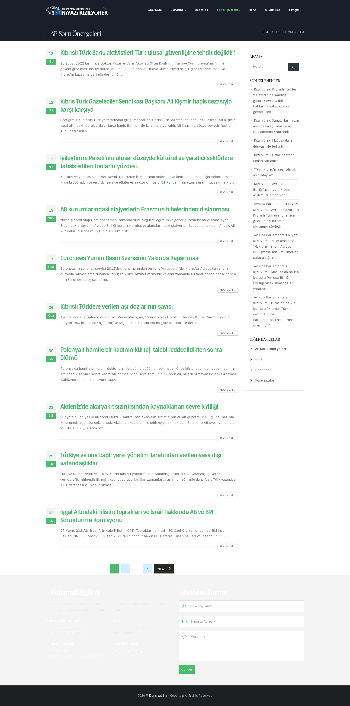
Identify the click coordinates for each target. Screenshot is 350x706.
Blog (252, 10)
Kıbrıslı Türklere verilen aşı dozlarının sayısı (116, 307)
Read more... (227, 84)
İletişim (294, 10)
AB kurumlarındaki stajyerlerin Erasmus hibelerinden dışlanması (144, 209)
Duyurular (273, 10)
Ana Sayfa (155, 10)
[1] (163, 182)
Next (164, 568)
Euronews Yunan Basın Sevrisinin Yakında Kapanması (130, 258)
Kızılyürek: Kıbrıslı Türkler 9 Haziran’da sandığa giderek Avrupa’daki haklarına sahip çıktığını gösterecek (274, 100)
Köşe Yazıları (265, 380)
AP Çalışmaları (227, 10)
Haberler (201, 10)
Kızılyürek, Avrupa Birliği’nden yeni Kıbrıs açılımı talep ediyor (271, 189)
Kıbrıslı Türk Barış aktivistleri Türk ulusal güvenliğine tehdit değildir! (147, 53)
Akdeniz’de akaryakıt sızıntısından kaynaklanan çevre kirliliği (139, 407)
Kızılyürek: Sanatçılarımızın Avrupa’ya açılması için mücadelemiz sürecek (276, 126)
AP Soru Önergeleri (270, 349)
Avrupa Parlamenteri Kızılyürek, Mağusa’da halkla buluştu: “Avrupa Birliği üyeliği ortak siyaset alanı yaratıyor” (276, 277)
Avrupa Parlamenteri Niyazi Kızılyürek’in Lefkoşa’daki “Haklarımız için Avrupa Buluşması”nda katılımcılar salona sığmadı (275, 246)
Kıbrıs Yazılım (158, 696)
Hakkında (176, 10)
